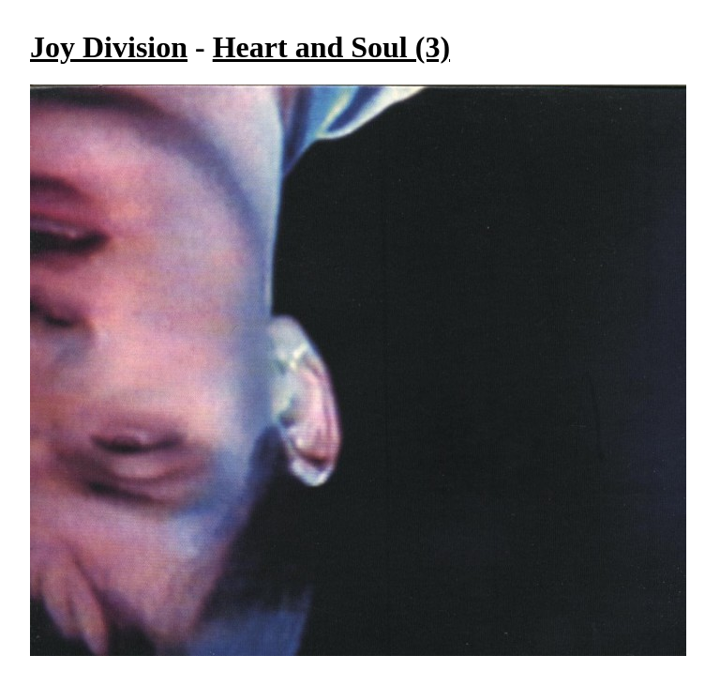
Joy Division (109, 47)
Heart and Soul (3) (331, 47)
